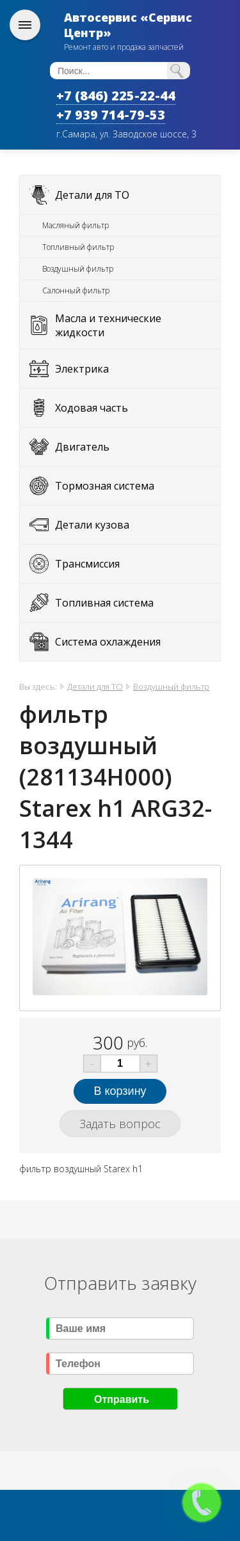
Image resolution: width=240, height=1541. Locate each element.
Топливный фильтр (78, 247)
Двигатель (82, 447)
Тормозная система (104, 486)
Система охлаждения (108, 642)
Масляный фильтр (75, 225)
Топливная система (104, 603)
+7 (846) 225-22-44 (115, 95)
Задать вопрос (120, 1123)
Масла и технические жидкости (108, 325)
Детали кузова (92, 525)
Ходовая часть (91, 408)
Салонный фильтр (75, 290)
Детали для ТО (92, 195)
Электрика (82, 369)
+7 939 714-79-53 (110, 114)
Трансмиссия (87, 564)
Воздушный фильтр (77, 268)
